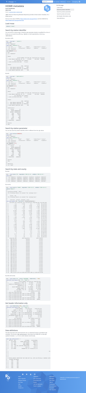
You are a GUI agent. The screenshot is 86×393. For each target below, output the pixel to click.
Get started (56, 1)
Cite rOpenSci (52, 389)
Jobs (19, 384)
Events (35, 382)
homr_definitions (14, 338)
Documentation (52, 386)
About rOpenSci (22, 378)
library (8, 26)
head (7, 280)
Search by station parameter (64, 11)
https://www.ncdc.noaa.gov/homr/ (28, 18)
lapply (13, 201)
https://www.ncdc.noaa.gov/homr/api (14, 20)
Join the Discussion (37, 384)
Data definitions (61, 18)
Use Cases (51, 380)
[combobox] (47, 1)
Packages (51, 378)
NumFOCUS (63, 379)
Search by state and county (63, 14)
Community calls (37, 380)
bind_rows (8, 201)
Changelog (75, 1)
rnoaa (11, 1)
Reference (63, 1)
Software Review (22, 380)
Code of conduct (37, 386)
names (7, 42)
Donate (20, 386)
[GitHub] (79, 1)
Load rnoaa (59, 7)
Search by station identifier (63, 9)
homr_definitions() (22, 334)
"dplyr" (12, 188)
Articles (68, 1)
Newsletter (51, 387)
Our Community (37, 378)
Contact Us (20, 387)
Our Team (20, 382)
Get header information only (64, 16)
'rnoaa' (12, 26)
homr (11, 41)
